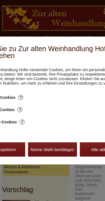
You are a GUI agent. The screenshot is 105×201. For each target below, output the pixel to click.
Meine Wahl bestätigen (52, 149)
